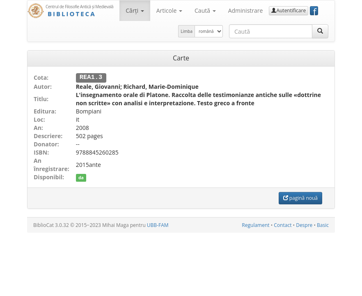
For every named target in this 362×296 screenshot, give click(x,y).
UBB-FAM (158, 224)
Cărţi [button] (135, 10)
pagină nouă (300, 197)
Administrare (245, 10)
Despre (304, 224)
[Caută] (320, 31)
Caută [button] (205, 10)
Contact (282, 224)
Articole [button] (169, 10)
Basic (323, 224)
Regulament (255, 224)
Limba (186, 31)
